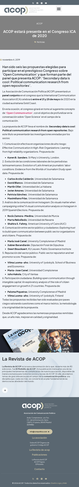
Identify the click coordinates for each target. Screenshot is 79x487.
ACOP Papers (39, 462)
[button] (59, 9)
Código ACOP (43, 445)
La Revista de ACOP (39, 460)
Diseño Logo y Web (59, 483)
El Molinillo (40, 464)
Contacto (39, 469)
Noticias (41, 42)
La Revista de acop (39, 450)
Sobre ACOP (35, 443)
